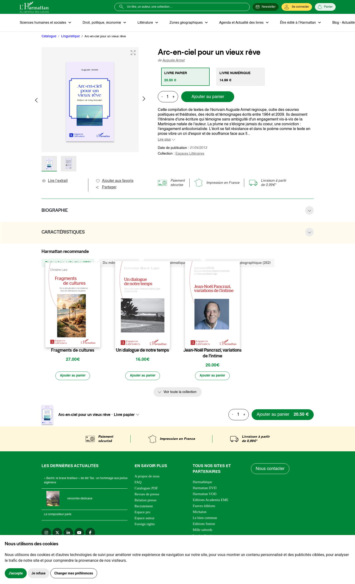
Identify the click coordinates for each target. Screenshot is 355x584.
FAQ (138, 483)
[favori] (97, 341)
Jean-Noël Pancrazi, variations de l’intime (212, 353)
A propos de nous (147, 477)
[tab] (186, 77)
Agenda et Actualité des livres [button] (237, 23)
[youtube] (79, 533)
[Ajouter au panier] (73, 376)
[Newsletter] (266, 7)
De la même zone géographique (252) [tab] (240, 263)
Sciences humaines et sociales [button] (43, 23)
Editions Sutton (204, 525)
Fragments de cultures (72, 351)
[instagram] (46, 533)
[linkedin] (68, 533)
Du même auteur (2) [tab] (119, 263)
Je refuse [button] (39, 573)
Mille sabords (202, 531)
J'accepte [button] (16, 573)
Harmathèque (202, 483)
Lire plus (164, 140)
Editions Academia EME (210, 501)
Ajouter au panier (207, 97)
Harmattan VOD (204, 495)
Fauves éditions (204, 507)
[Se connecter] (296, 7)
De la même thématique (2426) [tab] (172, 263)
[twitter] (57, 533)
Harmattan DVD (205, 489)
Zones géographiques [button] (183, 23)
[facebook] (90, 533)
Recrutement (144, 507)
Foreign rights (145, 525)
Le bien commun (205, 519)
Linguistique (70, 36)
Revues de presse (147, 495)
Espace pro (142, 513)
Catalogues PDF (146, 489)
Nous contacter (270, 470)
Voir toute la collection (180, 393)
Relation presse (146, 501)
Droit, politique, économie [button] (101, 23)
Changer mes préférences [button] (73, 573)
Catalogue (49, 36)
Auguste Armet (173, 61)
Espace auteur (145, 519)
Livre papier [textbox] (124, 415)
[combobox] (128, 415)
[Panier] (325, 7)
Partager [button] (106, 188)
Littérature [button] (143, 23)
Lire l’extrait (55, 181)
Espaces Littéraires (189, 154)
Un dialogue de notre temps (142, 351)
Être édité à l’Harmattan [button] (293, 23)
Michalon (200, 513)
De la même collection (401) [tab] (68, 263)
